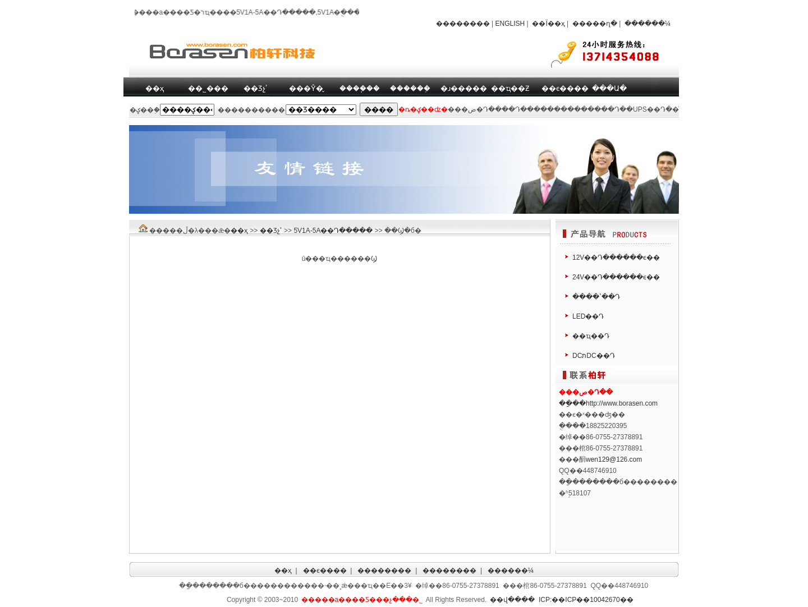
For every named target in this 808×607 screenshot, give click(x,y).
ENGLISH (510, 23)
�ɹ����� (463, 88)
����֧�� (359, 88)
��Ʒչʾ (256, 88)
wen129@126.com (614, 459)
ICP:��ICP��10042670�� (586, 600)
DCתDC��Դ (593, 356)
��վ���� (512, 600)
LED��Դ (588, 316)
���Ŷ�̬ (306, 88)
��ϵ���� (565, 88)
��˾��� (208, 88)
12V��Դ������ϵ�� (616, 257)
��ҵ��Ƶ (510, 88)
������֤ (410, 88)
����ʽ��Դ (596, 297)
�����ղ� (594, 23)
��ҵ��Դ (590, 336)
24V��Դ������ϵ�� (616, 277)
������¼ (648, 23)
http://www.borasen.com (622, 403)
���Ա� (609, 88)
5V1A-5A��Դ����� (333, 230)
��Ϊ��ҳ (548, 23)
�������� (463, 23)
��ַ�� (572, 403)
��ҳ (154, 88)
